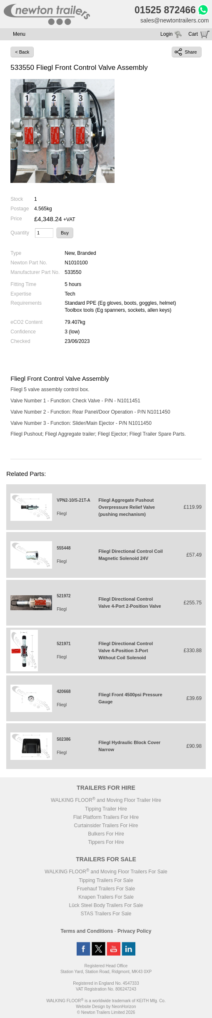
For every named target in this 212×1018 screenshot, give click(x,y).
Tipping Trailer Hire (106, 809)
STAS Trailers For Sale (106, 914)
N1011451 (128, 401)
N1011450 (158, 412)
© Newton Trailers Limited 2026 (106, 1012)
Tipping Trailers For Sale (106, 880)
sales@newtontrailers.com (174, 20)
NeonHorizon (124, 1006)
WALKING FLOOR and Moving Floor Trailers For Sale (106, 872)
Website (90, 1006)
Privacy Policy (134, 931)
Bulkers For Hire (106, 834)
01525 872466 (165, 10)
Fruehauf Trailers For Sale (106, 889)
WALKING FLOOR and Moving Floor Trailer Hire (106, 800)
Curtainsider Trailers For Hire (106, 825)
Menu (19, 34)
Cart (193, 34)
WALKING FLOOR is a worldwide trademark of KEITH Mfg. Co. (105, 1000)
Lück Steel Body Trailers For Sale (106, 905)
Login (166, 34)
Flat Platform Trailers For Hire (106, 817)
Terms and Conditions (87, 931)
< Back (22, 51)
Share (186, 52)
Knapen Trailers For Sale (106, 897)
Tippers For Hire (106, 842)
